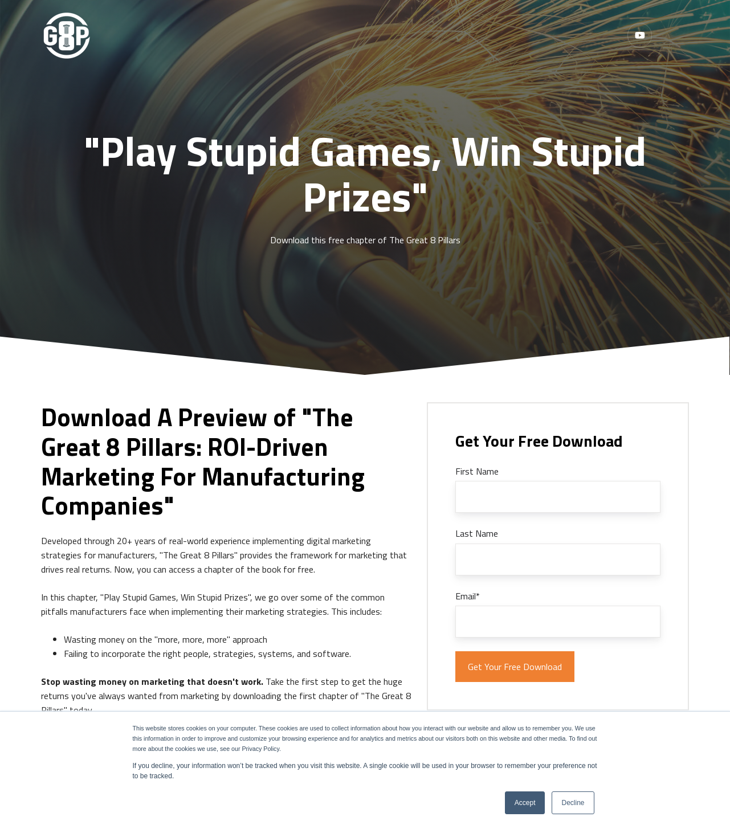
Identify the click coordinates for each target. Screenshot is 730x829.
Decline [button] (572, 803)
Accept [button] (525, 803)
